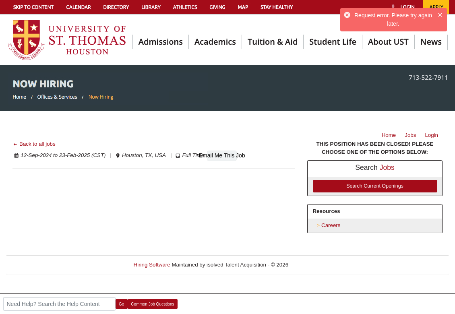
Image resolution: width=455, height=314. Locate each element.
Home (389, 135)
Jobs (410, 135)
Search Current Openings (374, 186)
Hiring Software (152, 265)
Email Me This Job (222, 155)
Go (121, 304)
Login (431, 135)
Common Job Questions (152, 304)
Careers (330, 225)
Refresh (312, 265)
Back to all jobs (34, 144)
